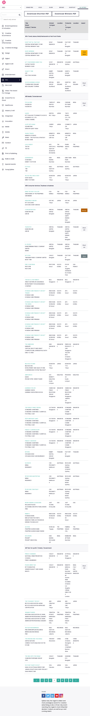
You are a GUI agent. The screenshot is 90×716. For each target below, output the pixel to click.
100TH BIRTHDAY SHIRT (31, 418)
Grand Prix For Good (8, 99)
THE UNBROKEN (29, 344)
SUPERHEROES (29, 158)
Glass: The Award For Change (9, 92)
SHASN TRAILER (29, 133)
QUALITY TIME (29, 71)
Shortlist (72, 7)
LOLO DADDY (29, 144)
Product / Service (30, 27)
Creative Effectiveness (6, 42)
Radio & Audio (9, 159)
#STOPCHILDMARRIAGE (32, 628)
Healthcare (9, 105)
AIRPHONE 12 (28, 375)
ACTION (27, 527)
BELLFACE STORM (30, 364)
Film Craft (8, 85)
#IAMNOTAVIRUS (30, 612)
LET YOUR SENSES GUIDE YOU (33, 62)
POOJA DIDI (28, 102)
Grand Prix (29, 7)
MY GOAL (28, 255)
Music (7, 137)
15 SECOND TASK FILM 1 (31, 489)
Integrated (9, 116)
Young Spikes (9, 170)
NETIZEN (27, 452)
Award (83, 23)
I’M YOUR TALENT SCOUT (32, 665)
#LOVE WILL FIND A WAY (32, 176)
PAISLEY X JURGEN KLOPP (32, 430)
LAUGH (27, 113)
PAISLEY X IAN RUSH (30, 441)
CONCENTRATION (30, 209)
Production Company (68, 26)
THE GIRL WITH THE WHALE (32, 656)
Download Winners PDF (65, 14)
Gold (40, 7)
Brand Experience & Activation (9, 27)
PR (6, 148)
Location (60, 23)
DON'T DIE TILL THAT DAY (32, 42)
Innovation (8, 121)
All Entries (83, 7)
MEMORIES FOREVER (31, 200)
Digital (7, 59)
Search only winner (10, 19)
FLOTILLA (27, 167)
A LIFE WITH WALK (30, 124)
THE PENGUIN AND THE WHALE (33, 639)
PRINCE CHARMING (30, 554)
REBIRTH (27, 514)
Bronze (61, 7)
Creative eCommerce (6, 34)
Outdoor (8, 143)
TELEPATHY (28, 227)
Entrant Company (52, 25)
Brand (27, 25)
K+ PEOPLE (28, 244)
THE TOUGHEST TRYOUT (32, 601)
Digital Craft (9, 64)
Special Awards (10, 164)
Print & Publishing (11, 153)
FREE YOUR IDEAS (30, 264)
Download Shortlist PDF (38, 14)
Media (7, 127)
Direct (7, 69)
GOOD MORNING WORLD (32, 82)
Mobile (7, 132)
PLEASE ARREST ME (30, 565)
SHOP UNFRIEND (29, 51)
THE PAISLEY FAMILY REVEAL (33, 407)
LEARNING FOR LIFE (30, 388)
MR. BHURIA (28, 536)
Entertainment (10, 75)
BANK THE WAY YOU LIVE (32, 191)
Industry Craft (10, 111)
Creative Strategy (11, 48)
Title (26, 23)
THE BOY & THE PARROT (32, 280)
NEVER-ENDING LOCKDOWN (33, 502)
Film (6, 80)
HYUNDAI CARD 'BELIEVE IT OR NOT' (35, 335)
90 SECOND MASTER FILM (32, 476)
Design (7, 53)
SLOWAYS (28, 463)
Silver (51, 7)
